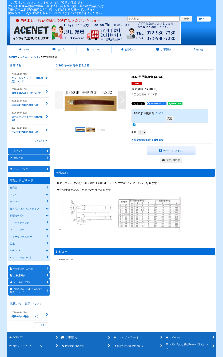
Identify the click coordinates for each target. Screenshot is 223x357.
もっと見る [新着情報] (40, 140)
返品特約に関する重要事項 (147, 139)
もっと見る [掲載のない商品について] (40, 325)
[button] (198, 49)
